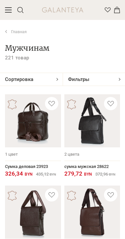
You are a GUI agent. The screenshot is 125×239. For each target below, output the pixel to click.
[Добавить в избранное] (51, 103)
